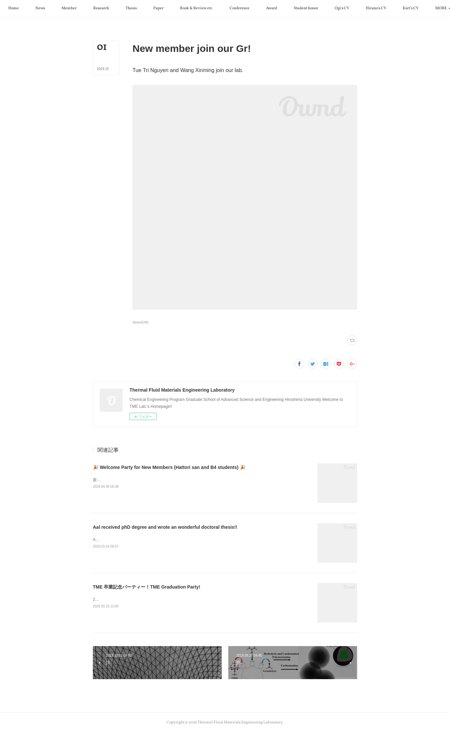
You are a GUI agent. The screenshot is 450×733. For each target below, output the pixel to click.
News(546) (140, 322)
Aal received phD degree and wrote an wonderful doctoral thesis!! (165, 527)
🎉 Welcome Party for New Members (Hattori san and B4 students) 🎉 (169, 467)
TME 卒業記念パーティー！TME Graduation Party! (146, 587)
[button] (44, 8)
